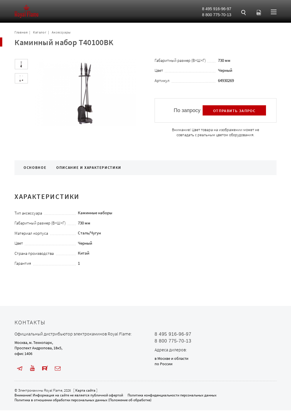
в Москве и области (171, 358)
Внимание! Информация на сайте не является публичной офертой (68, 395)
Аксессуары (61, 32)
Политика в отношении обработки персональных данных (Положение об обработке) (82, 400)
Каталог (39, 32)
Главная (21, 32)
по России (163, 363)
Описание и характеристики (88, 167)
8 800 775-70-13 (216, 14)
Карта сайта (85, 390)
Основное (35, 167)
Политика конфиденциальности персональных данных (172, 395)
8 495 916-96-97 (216, 9)
